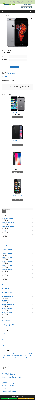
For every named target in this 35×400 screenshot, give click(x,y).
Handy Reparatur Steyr (6, 380)
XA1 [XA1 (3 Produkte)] (23, 357)
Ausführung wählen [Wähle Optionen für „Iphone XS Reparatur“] (17, 172)
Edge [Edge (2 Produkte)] (16, 353)
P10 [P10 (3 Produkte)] (27, 355)
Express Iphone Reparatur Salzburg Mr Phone (11, 377)
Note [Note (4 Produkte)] (23, 355)
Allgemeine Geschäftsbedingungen (9, 391)
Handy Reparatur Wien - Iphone (8, 324)
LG (2, 339)
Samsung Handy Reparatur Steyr (8, 344)
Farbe (3, 56)
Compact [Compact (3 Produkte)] (11, 353)
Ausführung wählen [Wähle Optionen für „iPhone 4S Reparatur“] (17, 199)
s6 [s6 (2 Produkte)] (9, 357)
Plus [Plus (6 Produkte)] (29, 355)
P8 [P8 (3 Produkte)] (25, 355)
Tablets (3, 347)
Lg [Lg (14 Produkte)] (9, 355)
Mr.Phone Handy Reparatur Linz (8, 321)
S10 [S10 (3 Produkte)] (11, 357)
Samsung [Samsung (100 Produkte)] (15, 357)
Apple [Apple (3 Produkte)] (9, 353)
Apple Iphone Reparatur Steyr (11, 14)
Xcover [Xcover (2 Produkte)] (25, 357)
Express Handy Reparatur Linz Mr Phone (10, 327)
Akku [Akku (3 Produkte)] (7, 353)
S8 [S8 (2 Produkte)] (10, 357)
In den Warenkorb (14, 67)
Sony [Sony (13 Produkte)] (20, 357)
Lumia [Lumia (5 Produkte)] (13, 355)
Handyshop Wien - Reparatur (7, 325)
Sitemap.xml (4, 382)
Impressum (4, 388)
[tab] (17, 76)
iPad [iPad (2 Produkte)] (32, 353)
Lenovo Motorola (5, 337)
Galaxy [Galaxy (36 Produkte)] (21, 353)
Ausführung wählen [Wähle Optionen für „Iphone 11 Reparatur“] (17, 144)
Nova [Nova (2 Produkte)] (24, 355)
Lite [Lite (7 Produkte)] (11, 355)
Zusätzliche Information (7, 76)
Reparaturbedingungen (7, 390)
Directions (26, 398)
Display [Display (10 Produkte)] (14, 353)
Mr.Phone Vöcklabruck (6, 320)
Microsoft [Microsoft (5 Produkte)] (16, 355)
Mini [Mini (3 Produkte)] (19, 355)
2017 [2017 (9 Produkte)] (4, 353)
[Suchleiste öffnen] (33, 11)
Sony (3, 345)
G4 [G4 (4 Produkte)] (17, 353)
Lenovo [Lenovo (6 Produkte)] (7, 355)
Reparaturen (4, 59)
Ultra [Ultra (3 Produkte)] (22, 357)
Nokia (3, 342)
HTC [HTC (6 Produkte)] (26, 353)
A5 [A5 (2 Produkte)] (5, 353)
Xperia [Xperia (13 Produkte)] (27, 357)
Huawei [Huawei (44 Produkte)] (29, 353)
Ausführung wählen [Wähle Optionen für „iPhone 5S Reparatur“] (17, 117)
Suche (4, 211)
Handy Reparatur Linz (6, 323)
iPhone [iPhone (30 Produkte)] (3, 355)
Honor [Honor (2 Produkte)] (24, 353)
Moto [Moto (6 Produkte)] (21, 355)
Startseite (3, 14)
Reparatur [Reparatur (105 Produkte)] (5, 357)
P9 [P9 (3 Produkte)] (26, 355)
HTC (2, 334)
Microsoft (3, 340)
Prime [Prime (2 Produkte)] (31, 355)
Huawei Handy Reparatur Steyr (8, 336)
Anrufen (9, 398)
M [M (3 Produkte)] (14, 355)
